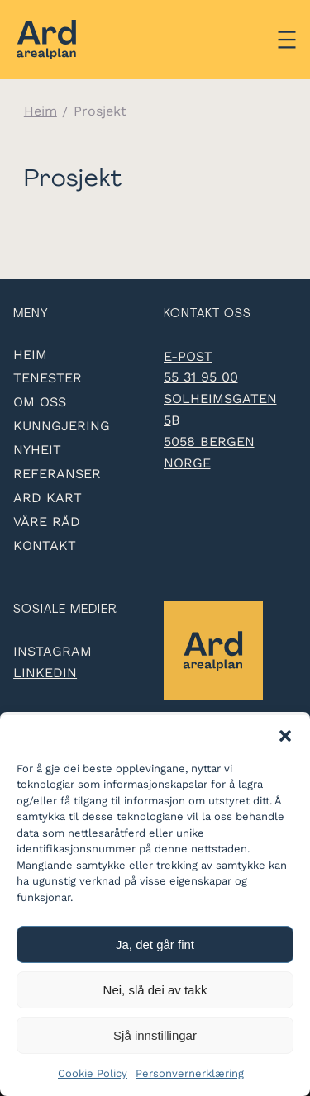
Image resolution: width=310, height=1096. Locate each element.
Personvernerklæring (190, 1073)
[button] (285, 736)
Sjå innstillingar (155, 1035)
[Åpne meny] (287, 40)
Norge (187, 463)
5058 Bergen (209, 441)
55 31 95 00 (201, 377)
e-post (188, 356)
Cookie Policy (92, 1073)
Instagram (52, 651)
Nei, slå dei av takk (155, 990)
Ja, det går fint (155, 944)
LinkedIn (45, 673)
